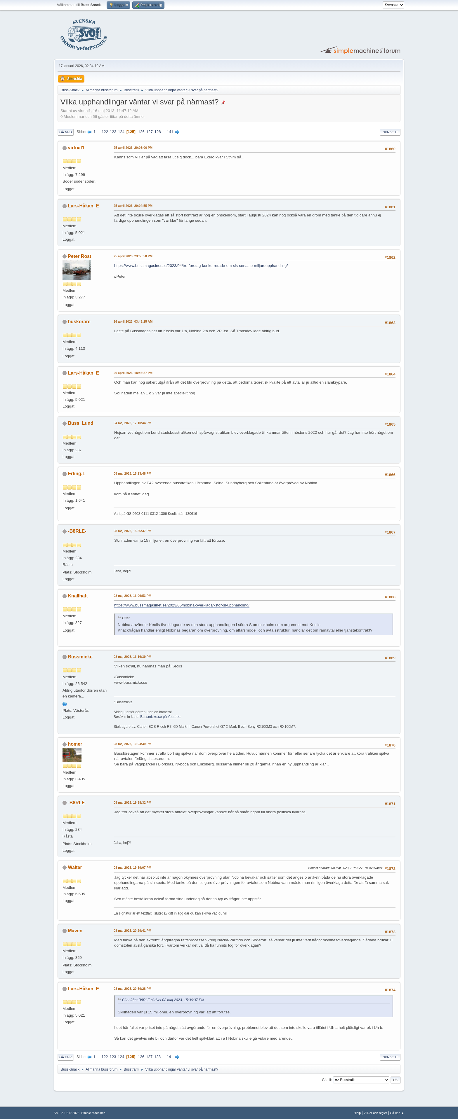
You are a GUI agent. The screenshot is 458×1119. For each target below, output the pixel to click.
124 (121, 132)
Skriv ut (390, 132)
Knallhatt (78, 595)
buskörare (79, 321)
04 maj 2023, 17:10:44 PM (132, 423)
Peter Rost (79, 256)
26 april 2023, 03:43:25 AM (133, 321)
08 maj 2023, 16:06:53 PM (132, 595)
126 (141, 132)
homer (75, 744)
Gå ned (65, 132)
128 (158, 132)
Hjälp (357, 1113)
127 (149, 132)
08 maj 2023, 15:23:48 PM (132, 473)
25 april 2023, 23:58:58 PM (133, 256)
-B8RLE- (77, 531)
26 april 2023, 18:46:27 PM (133, 373)
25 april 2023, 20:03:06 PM (133, 147)
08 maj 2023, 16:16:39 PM (132, 656)
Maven (75, 930)
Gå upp (65, 1057)
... (99, 132)
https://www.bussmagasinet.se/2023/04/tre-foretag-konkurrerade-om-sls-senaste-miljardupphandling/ (201, 265)
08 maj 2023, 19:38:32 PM (132, 802)
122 (105, 132)
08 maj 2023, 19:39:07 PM (132, 867)
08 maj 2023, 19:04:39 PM (132, 744)
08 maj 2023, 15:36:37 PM (132, 531)
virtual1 (76, 147)
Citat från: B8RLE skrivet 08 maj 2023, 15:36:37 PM (163, 1000)
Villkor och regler (375, 1113)
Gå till (326, 1080)
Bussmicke (80, 656)
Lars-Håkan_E (83, 205)
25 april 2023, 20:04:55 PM (133, 205)
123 (113, 132)
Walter (75, 867)
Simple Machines (93, 1113)
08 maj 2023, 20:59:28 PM (132, 988)
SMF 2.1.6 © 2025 (66, 1113)
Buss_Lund (80, 423)
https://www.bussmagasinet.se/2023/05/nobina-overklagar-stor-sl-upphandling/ (181, 605)
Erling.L (76, 473)
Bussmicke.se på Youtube (160, 717)
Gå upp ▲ (397, 1113)
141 (170, 132)
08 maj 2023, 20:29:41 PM (132, 930)
